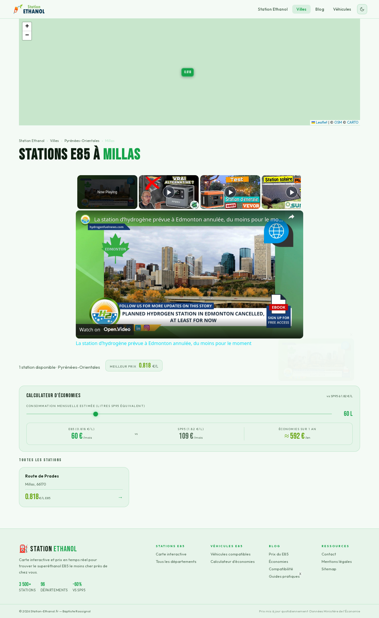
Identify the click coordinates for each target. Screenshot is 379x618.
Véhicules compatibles (230, 554)
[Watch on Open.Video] (105, 329)
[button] (187, 72)
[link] (85, 220)
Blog (319, 9)
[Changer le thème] (362, 9)
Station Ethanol (273, 9)
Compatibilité (281, 568)
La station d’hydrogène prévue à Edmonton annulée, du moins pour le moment (188, 219)
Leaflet (319, 122)
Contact (329, 554)
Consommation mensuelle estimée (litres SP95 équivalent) (85, 406)
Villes (301, 9)
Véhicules (342, 9)
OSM (338, 122)
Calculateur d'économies (233, 561)
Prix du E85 (279, 554)
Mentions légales (337, 561)
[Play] (229, 192)
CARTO (353, 122)
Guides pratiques (284, 576)
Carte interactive (171, 554)
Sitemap (329, 568)
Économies (278, 561)
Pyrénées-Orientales (82, 140)
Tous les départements (176, 561)
